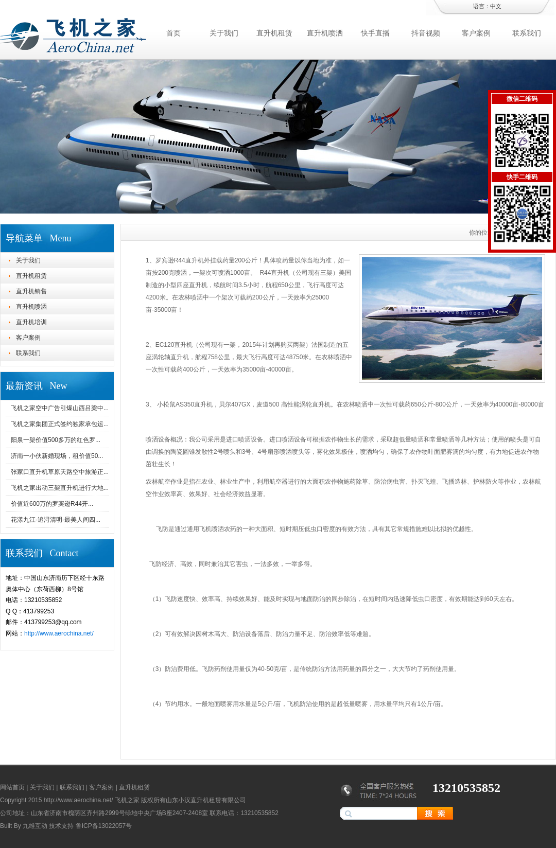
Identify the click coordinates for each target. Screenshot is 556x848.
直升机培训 (31, 322)
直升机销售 (31, 291)
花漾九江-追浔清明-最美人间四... (55, 519)
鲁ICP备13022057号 (104, 825)
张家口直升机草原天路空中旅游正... (60, 471)
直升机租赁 (274, 33)
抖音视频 (425, 33)
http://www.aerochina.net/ (59, 633)
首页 (173, 33)
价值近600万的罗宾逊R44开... (52, 503)
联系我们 (526, 33)
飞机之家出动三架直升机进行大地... (60, 487)
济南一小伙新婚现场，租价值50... (57, 456)
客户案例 (476, 33)
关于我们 (224, 33)
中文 (495, 6)
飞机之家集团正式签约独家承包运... (60, 424)
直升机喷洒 (325, 33)
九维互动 (35, 825)
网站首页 (12, 787)
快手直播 (375, 33)
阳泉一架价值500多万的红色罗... (55, 440)
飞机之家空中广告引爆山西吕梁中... (60, 408)
